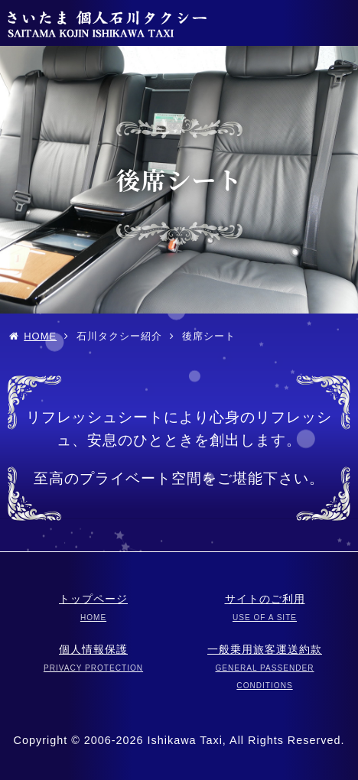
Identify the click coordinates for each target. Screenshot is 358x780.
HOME (40, 336)
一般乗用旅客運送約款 (264, 666)
